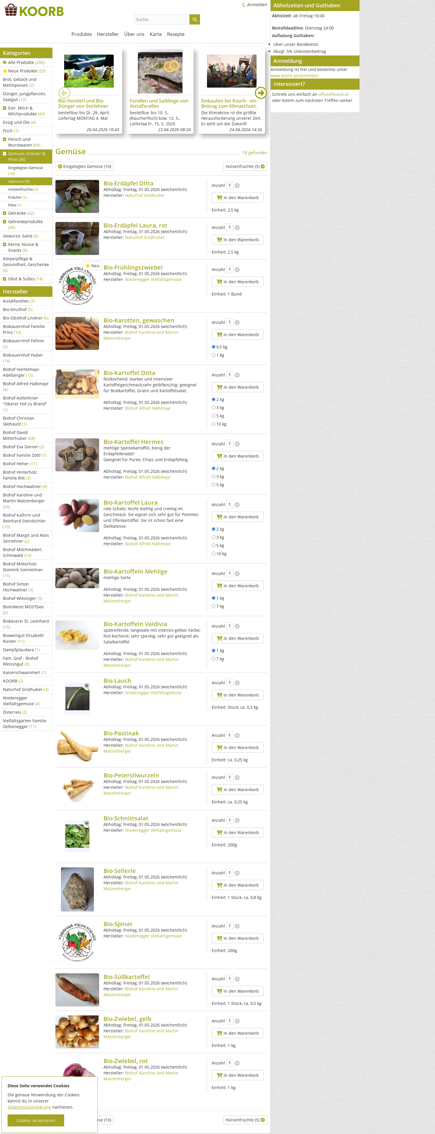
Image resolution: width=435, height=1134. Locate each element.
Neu (92, 265)
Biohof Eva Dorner (23, 446)
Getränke (18, 213)
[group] (88, 91)
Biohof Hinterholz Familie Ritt (20, 475)
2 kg (218, 399)
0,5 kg (219, 347)
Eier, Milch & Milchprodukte (24, 111)
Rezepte (176, 34)
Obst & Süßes (23, 279)
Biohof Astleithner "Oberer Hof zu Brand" (25, 403)
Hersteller (108, 34)
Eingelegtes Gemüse (25, 170)
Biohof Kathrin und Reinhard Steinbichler (24, 520)
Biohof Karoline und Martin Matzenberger (24, 500)
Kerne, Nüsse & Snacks (20, 247)
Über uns (134, 34)
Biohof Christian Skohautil (18, 421)
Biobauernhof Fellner (23, 343)
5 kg (218, 415)
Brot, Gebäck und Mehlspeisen (19, 82)
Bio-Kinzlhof (17, 309)
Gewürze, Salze (20, 236)
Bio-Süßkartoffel (127, 966)
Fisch (11, 130)
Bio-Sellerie (120, 871)
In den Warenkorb (237, 197)
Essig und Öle (19, 122)
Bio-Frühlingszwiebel (133, 267)
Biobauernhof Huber (23, 358)
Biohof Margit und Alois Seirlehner (26, 538)
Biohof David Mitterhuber (19, 435)
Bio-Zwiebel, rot (126, 1050)
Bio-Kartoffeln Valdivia (135, 624)
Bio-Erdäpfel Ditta (129, 183)
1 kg (218, 355)
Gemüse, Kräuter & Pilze (24, 156)
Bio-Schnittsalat (126, 818)
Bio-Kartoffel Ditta (129, 373)
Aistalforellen (19, 301)
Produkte (81, 34)
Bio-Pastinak (121, 733)
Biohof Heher (20, 463)
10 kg (219, 424)
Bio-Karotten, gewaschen (139, 320)
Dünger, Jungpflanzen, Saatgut (24, 96)
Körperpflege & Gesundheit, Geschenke (26, 264)
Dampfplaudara (21, 649)
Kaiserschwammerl (24, 672)
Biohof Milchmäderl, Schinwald (22, 552)
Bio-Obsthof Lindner (25, 318)
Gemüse (19, 181)
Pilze (14, 205)
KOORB (13, 681)
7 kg (218, 606)
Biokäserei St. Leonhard (26, 624)
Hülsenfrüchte (23, 189)
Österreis (15, 712)
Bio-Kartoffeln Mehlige (136, 571)
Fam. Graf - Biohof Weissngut (20, 661)
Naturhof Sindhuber (25, 689)
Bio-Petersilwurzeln (131, 775)
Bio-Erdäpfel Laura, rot (135, 225)
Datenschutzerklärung (29, 1107)
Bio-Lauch (117, 681)
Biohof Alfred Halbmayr (26, 386)
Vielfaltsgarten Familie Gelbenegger (24, 723)
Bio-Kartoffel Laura (131, 502)
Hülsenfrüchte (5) (245, 166)
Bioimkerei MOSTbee (23, 609)
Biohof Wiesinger (22, 598)
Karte (156, 34)
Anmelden (257, 4)
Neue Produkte (24, 71)
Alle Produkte (24, 62)
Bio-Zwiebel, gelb (127, 1008)
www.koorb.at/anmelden (295, 75)
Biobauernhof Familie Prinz (24, 329)
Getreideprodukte (23, 224)
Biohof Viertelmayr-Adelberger (22, 372)
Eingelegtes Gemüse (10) (84, 166)
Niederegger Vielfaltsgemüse (21, 700)
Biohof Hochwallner (25, 486)
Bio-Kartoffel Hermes (134, 442)
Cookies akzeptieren (35, 1120)
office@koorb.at (333, 94)
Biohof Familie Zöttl (24, 455)
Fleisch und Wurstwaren (21, 142)
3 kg (218, 407)
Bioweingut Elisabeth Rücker (23, 638)
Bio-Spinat (118, 924)
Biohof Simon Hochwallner (18, 587)
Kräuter (17, 197)
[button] (261, 92)
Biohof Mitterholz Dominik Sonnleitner (23, 569)
